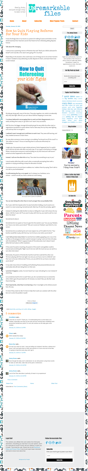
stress (80, 120)
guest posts (71, 107)
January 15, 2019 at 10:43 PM (17, 365)
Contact (75, 21)
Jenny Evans (13, 358)
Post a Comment (12, 379)
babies (78, 96)
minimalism (72, 112)
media (73, 111)
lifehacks (79, 109)
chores (64, 101)
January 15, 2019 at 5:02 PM (17, 338)
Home (12, 21)
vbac (77, 122)
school (76, 118)
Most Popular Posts (57, 21)
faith (66, 105)
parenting (18, 309)
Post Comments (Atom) (20, 386)
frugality (71, 105)
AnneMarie (12, 317)
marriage (68, 111)
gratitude (64, 107)
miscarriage (79, 112)
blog (75, 98)
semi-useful (24, 309)
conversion (79, 101)
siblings (29, 309)
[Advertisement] (32, 400)
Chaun (11, 333)
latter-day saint (72, 109)
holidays (64, 109)
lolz (63, 111)
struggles (34, 309)
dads (74, 103)
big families (13, 309)
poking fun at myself (74, 117)
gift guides (76, 105)
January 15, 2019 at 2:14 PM (17, 327)
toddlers (73, 122)
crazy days (67, 103)
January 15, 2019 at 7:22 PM (17, 352)
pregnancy (70, 118)
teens (69, 122)
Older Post (54, 383)
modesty (64, 114)
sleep (75, 120)
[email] (72, 81)
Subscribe (38, 21)
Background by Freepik (24, 459)
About (24, 21)
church (74, 101)
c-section (80, 98)
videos (80, 122)
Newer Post (9, 383)
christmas (69, 101)
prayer (63, 118)
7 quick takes (68, 96)
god (81, 105)
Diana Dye (12, 344)
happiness (79, 107)
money (68, 114)
